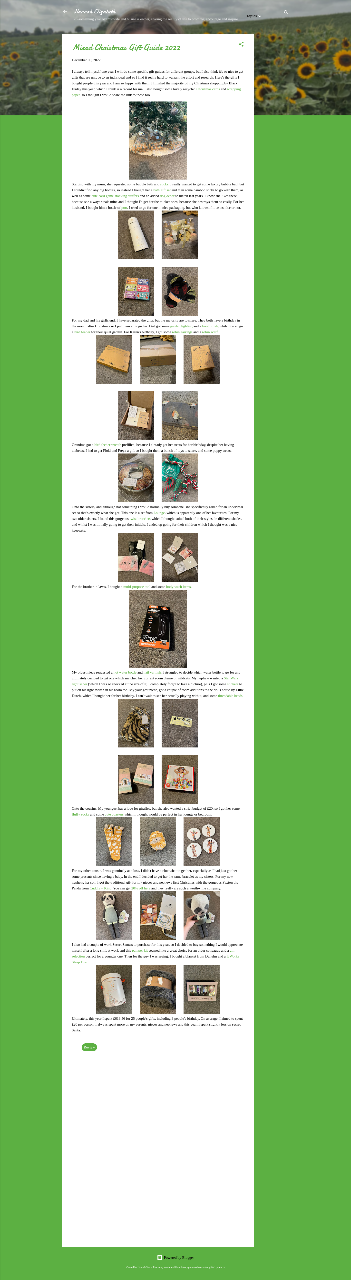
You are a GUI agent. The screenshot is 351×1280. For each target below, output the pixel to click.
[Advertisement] (273, 107)
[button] (241, 45)
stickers (233, 684)
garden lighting (181, 326)
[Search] (286, 13)
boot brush (210, 326)
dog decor (167, 196)
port (124, 208)
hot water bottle (125, 672)
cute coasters (114, 814)
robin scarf (210, 332)
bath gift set (162, 190)
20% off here (140, 888)
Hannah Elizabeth (94, 12)
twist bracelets (140, 519)
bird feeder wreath (107, 445)
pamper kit (140, 950)
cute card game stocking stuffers (115, 196)
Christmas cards (208, 89)
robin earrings (182, 332)
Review (89, 1047)
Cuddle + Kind (100, 888)
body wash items (178, 587)
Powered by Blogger (175, 1258)
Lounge (159, 513)
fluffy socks (80, 814)
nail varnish (152, 672)
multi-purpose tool (136, 587)
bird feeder (82, 332)
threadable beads (230, 696)
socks (164, 184)
